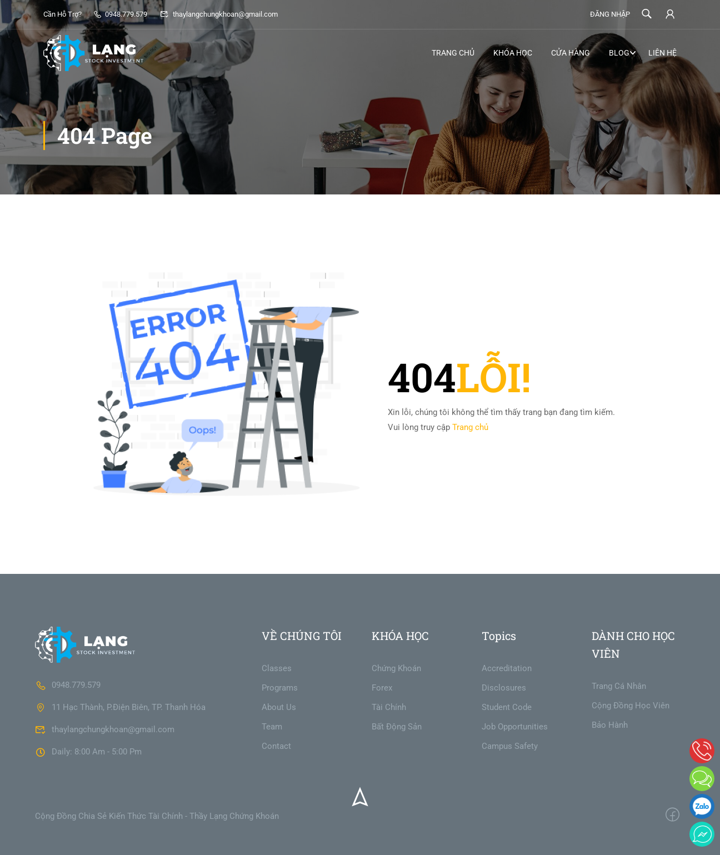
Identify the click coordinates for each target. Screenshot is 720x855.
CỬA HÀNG (570, 52)
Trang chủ (470, 427)
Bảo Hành (610, 725)
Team (272, 727)
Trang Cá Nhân (619, 686)
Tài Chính (389, 707)
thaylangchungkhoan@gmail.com (218, 14)
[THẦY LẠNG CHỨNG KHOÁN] (85, 644)
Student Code (507, 707)
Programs (280, 688)
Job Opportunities (515, 727)
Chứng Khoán (396, 668)
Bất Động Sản (397, 727)
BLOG (619, 52)
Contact (276, 746)
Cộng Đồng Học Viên (630, 706)
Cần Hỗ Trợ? (62, 14)
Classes (277, 668)
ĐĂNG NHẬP (610, 14)
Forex (382, 688)
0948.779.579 (120, 14)
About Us (279, 707)
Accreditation (507, 668)
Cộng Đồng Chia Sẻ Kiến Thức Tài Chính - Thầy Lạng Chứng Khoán (157, 816)
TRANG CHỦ (453, 52)
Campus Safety (510, 746)
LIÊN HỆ (662, 52)
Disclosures (504, 688)
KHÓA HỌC (512, 52)
